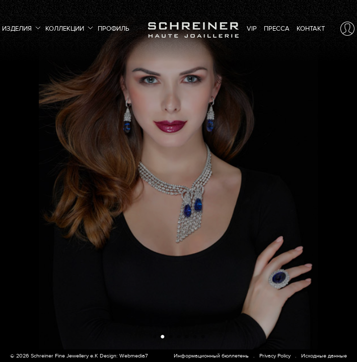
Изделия (20, 27)
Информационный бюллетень (211, 355)
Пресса (277, 29)
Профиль (113, 29)
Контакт (311, 29)
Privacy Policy (275, 355)
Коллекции (68, 27)
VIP (252, 29)
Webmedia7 (133, 355)
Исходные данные (324, 355)
